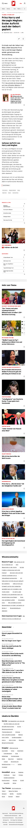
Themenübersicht (7, 732)
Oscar (3, 796)
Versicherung (14, 761)
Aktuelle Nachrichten (8, 726)
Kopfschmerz (6, 780)
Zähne (14, 783)
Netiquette (6, 820)
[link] (24, 3)
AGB (20, 815)
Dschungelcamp (16, 788)
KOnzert (4, 794)
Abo (21, 3)
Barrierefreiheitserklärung (16, 813)
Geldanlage (5, 756)
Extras (8, 8)
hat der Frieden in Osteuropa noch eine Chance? (13, 570)
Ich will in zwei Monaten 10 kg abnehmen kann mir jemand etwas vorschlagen (12, 594)
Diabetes (20, 772)
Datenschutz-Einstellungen (16, 822)
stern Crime (12, 740)
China (12, 751)
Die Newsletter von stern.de (16, 721)
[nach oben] (23, 808)
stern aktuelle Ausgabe (8, 734)
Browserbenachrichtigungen (16, 824)
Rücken (15, 780)
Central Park (15, 192)
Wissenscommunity (7, 729)
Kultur (3, 12)
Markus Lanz (21, 8)
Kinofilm (19, 794)
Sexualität (6, 783)
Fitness (21, 775)
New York (4, 192)
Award (17, 796)
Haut (14, 775)
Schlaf (22, 780)
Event (9, 192)
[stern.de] (13, 3)
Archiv (19, 726)
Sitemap (17, 732)
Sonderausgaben (16, 737)
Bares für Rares (13, 791)
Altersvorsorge (14, 748)
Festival (10, 796)
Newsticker (7, 627)
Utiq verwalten (19, 818)
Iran (15, 8)
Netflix (12, 794)
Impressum (5, 813)
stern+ (4, 740)
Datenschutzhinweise (8, 818)
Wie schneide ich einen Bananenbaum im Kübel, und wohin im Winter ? (13, 605)
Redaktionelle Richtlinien (11, 815)
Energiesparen (8, 753)
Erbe (16, 753)
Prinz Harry (14, 132)
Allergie (13, 772)
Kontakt (5, 824)
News (3, 8)
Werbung (5, 822)
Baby (19, 190)
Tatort (4, 791)
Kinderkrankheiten (9, 777)
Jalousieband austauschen (9, 578)
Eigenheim (20, 751)
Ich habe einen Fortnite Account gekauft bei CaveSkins (12, 580)
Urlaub (6, 761)
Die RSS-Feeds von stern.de (11, 724)
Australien (5, 751)
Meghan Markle (12, 190)
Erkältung (6, 775)
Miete (3, 759)
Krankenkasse (15, 756)
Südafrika (19, 759)
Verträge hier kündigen (16, 820)
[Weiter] (24, 9)
